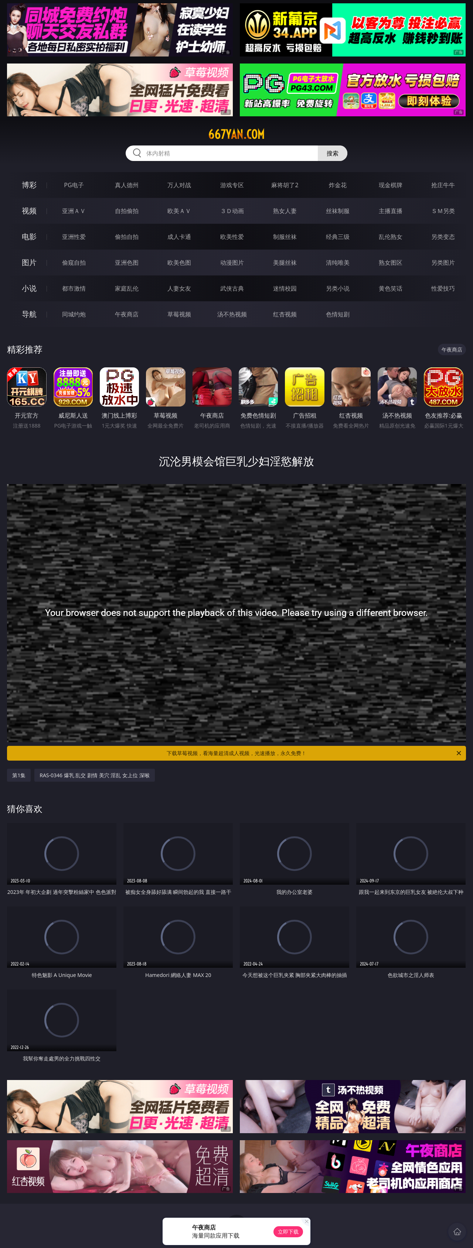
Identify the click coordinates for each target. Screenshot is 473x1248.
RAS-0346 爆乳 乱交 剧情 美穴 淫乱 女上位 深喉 (94, 775)
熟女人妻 (285, 211)
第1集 (18, 775)
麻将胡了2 (284, 185)
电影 (29, 236)
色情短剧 (338, 314)
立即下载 (288, 1231)
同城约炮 (74, 314)
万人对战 (179, 185)
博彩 (29, 185)
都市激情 (74, 288)
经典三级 (338, 237)
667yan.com (236, 134)
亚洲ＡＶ (74, 211)
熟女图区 (390, 262)
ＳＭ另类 (443, 211)
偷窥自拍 (74, 262)
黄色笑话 (390, 288)
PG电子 (74, 185)
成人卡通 (179, 237)
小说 (29, 288)
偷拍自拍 (127, 237)
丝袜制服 (338, 211)
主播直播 (390, 211)
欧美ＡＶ (179, 211)
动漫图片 (232, 262)
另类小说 (338, 288)
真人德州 (127, 185)
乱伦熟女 (390, 237)
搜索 (332, 153)
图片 (29, 262)
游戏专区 (232, 185)
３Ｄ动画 (232, 211)
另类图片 (443, 262)
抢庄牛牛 (443, 185)
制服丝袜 (285, 237)
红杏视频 (285, 314)
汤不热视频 (232, 314)
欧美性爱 (232, 237)
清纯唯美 (338, 262)
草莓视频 (179, 314)
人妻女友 (179, 288)
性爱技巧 (443, 288)
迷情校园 (285, 288)
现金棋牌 (390, 185)
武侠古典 (232, 288)
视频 (29, 211)
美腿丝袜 (285, 262)
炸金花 (338, 185)
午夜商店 (127, 314)
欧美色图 (179, 262)
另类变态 (443, 237)
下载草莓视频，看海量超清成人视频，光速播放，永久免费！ (314, 753)
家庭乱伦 (127, 288)
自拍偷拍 (127, 211)
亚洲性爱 (74, 237)
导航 (29, 314)
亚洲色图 (127, 262)
